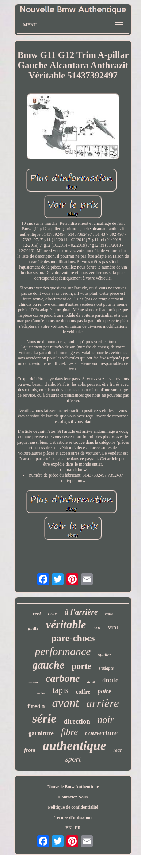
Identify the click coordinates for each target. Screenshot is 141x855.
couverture (101, 733)
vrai (113, 627)
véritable (66, 624)
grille (33, 628)
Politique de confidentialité (73, 807)
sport (73, 759)
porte (82, 666)
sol (97, 627)
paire (104, 691)
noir (106, 719)
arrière (102, 703)
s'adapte (106, 668)
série (44, 718)
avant (65, 703)
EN (68, 827)
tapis (60, 690)
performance (63, 651)
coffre (83, 692)
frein (36, 707)
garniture (41, 733)
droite (110, 680)
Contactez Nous (73, 797)
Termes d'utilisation (73, 817)
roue (109, 613)
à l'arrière (81, 611)
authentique (74, 746)
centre (40, 693)
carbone (63, 678)
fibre (69, 732)
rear (117, 750)
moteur (33, 682)
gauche (48, 665)
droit (91, 682)
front (29, 750)
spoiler (104, 654)
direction (77, 721)
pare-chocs (73, 638)
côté (52, 613)
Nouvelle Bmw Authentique (73, 786)
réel (37, 613)
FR (78, 827)
